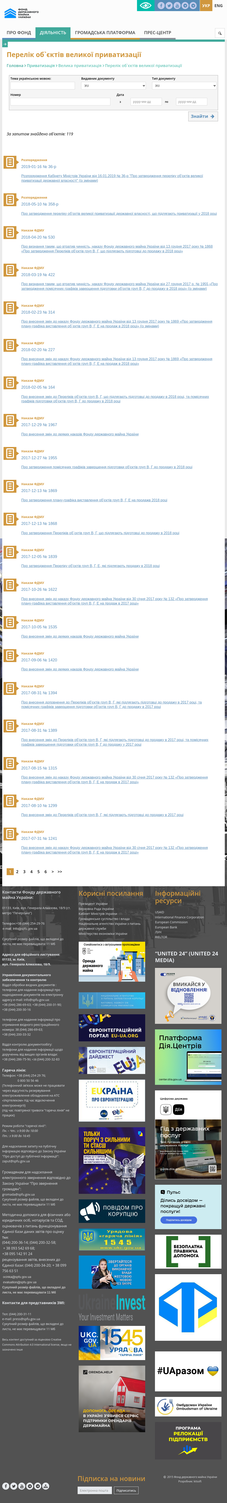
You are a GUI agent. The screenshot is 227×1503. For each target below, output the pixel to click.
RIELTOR (161, 937)
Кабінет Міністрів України (98, 914)
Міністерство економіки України (103, 933)
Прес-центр (157, 33)
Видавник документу (97, 79)
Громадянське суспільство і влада (104, 919)
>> (60, 871)
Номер (15, 95)
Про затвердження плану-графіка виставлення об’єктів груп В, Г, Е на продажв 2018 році (94, 500)
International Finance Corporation (179, 917)
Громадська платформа (105, 33)
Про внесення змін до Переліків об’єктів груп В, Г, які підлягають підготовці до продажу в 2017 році (102, 815)
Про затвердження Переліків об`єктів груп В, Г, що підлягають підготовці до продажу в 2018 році (100, 533)
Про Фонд (19, 33)
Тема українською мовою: (30, 79)
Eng (218, 5)
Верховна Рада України (96, 909)
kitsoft (198, 1481)
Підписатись (126, 1490)
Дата (120, 95)
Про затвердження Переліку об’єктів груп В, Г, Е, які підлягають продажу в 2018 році (90, 566)
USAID (159, 912)
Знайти (203, 116)
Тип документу (163, 79)
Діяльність (53, 33)
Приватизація (41, 65)
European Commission (171, 922)
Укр (206, 5)
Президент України (93, 904)
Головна (15, 65)
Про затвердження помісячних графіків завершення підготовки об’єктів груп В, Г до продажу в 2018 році (106, 467)
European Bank (166, 927)
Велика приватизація (80, 65)
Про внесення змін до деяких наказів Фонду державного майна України (80, 434)
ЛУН (158, 932)
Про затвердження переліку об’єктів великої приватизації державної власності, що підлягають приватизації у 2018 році (119, 214)
